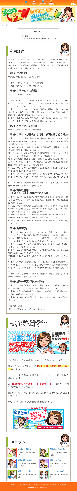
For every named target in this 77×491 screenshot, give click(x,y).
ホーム (13, 484)
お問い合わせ (62, 484)
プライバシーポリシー (24, 484)
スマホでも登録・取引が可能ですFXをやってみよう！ (39, 38)
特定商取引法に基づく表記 (48, 484)
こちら (27, 309)
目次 (35, 31)
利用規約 (25, 36)
